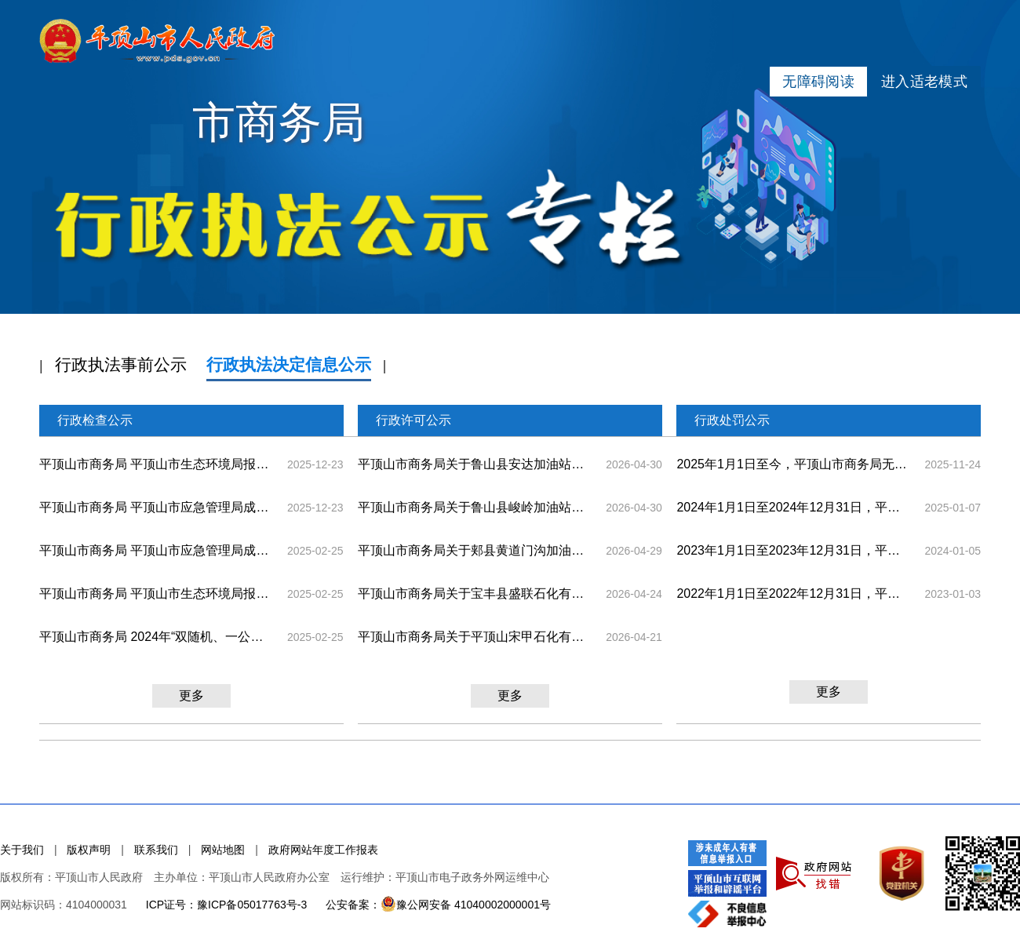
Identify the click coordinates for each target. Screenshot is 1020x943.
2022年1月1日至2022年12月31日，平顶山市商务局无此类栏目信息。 (793, 593)
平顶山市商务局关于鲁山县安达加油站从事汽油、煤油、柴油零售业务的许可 (475, 464)
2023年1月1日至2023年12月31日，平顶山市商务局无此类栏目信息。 (793, 550)
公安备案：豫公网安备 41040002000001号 (438, 904)
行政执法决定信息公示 (288, 364)
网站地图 (223, 849)
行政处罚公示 (732, 420)
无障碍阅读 (818, 81)
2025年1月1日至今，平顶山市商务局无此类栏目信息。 (793, 464)
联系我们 (156, 849)
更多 (191, 695)
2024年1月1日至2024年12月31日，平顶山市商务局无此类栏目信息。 (793, 507)
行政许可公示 (413, 420)
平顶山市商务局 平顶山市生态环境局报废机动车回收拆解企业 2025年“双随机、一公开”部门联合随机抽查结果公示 (156, 464)
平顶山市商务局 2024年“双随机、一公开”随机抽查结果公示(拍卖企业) (156, 636)
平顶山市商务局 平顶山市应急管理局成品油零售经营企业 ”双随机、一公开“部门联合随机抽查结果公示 (156, 550)
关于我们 (22, 849)
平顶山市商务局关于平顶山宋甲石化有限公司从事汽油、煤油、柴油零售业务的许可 (475, 636)
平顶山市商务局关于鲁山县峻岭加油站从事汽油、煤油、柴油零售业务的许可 (475, 507)
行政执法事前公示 (121, 364)
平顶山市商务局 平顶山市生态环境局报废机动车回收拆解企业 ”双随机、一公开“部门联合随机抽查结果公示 (156, 593)
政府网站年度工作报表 (323, 849)
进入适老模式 (924, 81)
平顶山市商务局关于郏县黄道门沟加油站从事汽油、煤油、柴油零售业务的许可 (475, 550)
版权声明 (89, 849)
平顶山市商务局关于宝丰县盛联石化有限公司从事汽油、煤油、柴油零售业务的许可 (475, 593)
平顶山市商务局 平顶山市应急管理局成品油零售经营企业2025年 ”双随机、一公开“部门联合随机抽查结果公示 (156, 507)
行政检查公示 (95, 420)
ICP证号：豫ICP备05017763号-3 (226, 904)
